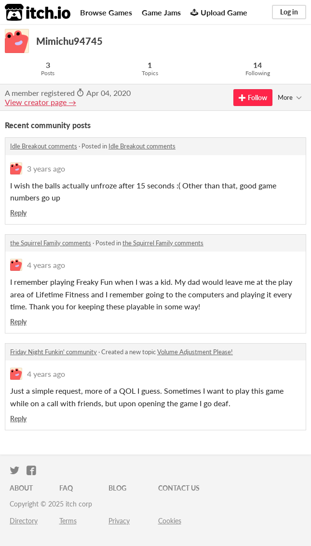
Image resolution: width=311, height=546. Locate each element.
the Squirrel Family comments (50, 243)
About (21, 488)
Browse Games (106, 12)
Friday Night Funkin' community (53, 352)
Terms (68, 521)
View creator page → (40, 102)
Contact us (179, 488)
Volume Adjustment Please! (195, 352)
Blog (117, 488)
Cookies (169, 521)
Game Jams (161, 12)
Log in (289, 12)
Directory (24, 521)
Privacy (119, 521)
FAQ (66, 488)
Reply (18, 213)
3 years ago (46, 168)
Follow (253, 97)
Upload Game (218, 12)
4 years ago (46, 264)
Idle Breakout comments (43, 146)
